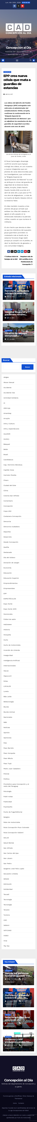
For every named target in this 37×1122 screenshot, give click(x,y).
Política (6, 779)
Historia (7, 630)
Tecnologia (8, 905)
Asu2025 (7, 434)
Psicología (7, 791)
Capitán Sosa (9, 470)
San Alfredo (8, 848)
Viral (5, 941)
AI (4, 403)
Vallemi (6, 925)
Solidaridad (8, 889)
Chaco (6, 480)
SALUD (6, 838)
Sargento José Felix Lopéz (14, 869)
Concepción (7, 71)
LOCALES (7, 686)
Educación (8, 573)
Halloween (8, 624)
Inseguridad (8, 655)
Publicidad (8, 802)
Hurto (6, 640)
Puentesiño (8, 807)
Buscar (6, 360)
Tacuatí (6, 894)
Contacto (21, 1103)
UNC (5, 920)
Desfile (6, 547)
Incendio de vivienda (12, 650)
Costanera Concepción (12, 516)
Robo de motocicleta (12, 822)
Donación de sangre (11, 563)
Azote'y (6, 439)
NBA (5, 722)
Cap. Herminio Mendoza (13, 465)
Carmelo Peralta (10, 475)
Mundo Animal (9, 712)
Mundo (6, 707)
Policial (6, 774)
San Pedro (8, 863)
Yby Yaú (6, 946)
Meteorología (9, 702)
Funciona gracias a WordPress (12, 1096)
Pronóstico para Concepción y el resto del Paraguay (16, 785)
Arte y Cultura (9, 424)
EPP (5, 593)
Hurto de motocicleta (12, 645)
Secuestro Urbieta (11, 874)
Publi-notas (8, 796)
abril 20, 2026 (12, 979)
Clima (6, 490)
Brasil (6, 454)
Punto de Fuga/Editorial (13, 812)
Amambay (7, 413)
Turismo (7, 915)
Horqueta (7, 635)
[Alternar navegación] (17, 60)
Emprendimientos (10, 583)
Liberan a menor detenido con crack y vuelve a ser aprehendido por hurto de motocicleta (18, 1116)
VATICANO (7, 930)
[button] (30, 60)
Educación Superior (11, 578)
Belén (6, 449)
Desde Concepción (11, 542)
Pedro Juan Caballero (12, 769)
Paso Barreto (9, 748)
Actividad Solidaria (11, 398)
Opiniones (7, 738)
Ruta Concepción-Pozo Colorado (16, 827)
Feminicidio (8, 614)
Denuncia (7, 521)
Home (15, 1103)
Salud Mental (9, 843)
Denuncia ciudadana (12, 527)
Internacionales (10, 666)
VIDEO (6, 936)
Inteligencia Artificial (12, 660)
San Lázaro (8, 858)
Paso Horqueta (9, 753)
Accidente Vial (9, 393)
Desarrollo (8, 537)
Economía (7, 568)
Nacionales (8, 717)
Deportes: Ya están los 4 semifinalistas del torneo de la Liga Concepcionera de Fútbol (18, 1109)
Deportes (7, 532)
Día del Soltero (9, 557)
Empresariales (9, 588)
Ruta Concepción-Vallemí (13, 833)
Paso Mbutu (8, 758)
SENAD (6, 879)
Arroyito (7, 418)
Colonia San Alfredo (11, 496)
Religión (7, 817)
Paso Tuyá (7, 763)
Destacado (8, 552)
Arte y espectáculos (11, 429)
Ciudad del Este (10, 485)
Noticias (7, 727)
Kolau (6, 681)
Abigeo (6, 377)
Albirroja (7, 408)
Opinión (7, 733)
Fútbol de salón (10, 619)
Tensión (7, 910)
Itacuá (6, 671)
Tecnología (8, 899)
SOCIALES (7, 884)
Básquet (7, 444)
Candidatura (8, 460)
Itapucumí (8, 676)
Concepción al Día (18, 47)
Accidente (7, 387)
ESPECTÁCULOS (10, 599)
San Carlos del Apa (11, 853)
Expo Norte (8, 604)
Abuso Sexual (9, 382)
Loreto (6, 691)
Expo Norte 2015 (10, 609)
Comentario (8, 501)
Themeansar (18, 1098)
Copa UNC (7, 511)
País (5, 743)
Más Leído (8, 696)
